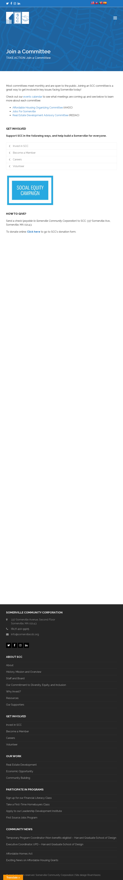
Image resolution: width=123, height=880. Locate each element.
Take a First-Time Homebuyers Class (28, 804)
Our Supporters (15, 704)
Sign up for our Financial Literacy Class (29, 797)
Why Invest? (13, 691)
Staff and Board (15, 678)
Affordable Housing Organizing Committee (37, 107)
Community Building (18, 777)
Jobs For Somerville (24, 111)
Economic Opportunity (19, 771)
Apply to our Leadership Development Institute (34, 811)
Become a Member (17, 731)
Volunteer (11, 744)
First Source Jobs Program (21, 817)
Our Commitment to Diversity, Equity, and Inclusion (36, 684)
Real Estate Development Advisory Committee (40, 115)
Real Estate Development (21, 764)
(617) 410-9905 (20, 628)
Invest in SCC (14, 724)
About (9, 665)
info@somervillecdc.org (25, 634)
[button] (115, 18)
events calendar (32, 96)
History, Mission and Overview (23, 671)
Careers (10, 738)
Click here (33, 231)
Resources (12, 698)
